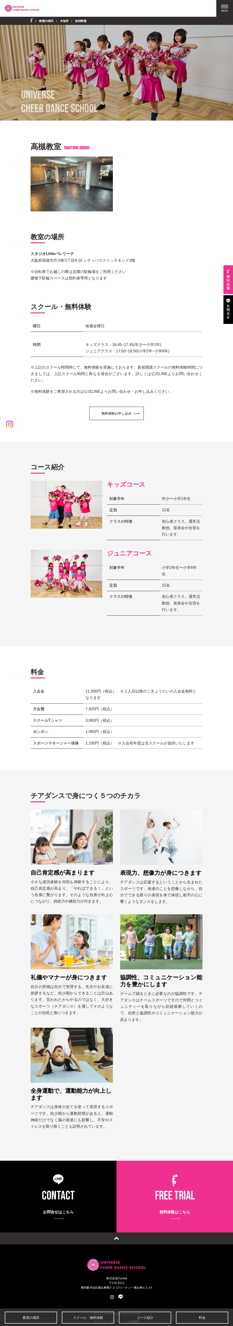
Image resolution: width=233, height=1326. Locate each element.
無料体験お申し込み (116, 413)
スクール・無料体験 (88, 1318)
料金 (202, 1318)
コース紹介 (145, 1318)
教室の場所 (31, 1318)
